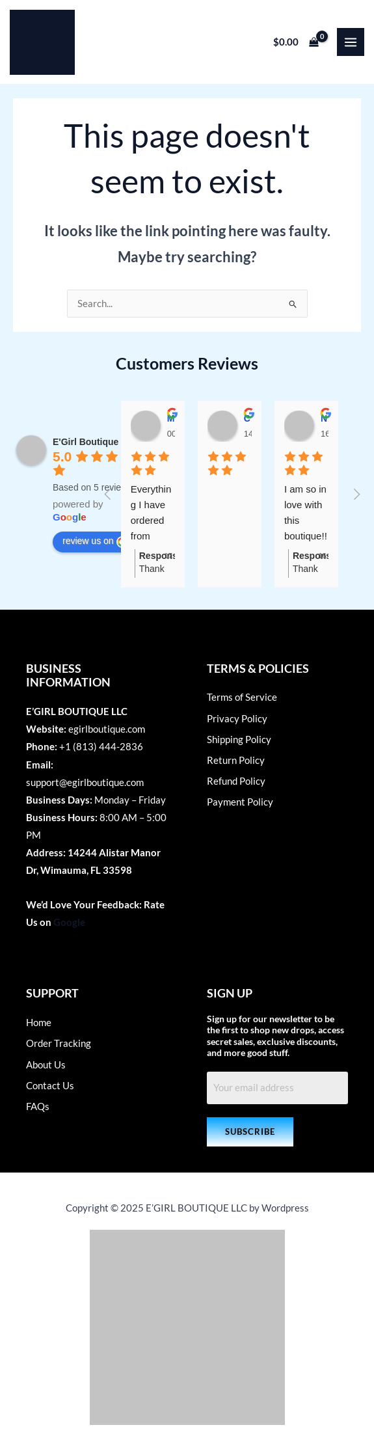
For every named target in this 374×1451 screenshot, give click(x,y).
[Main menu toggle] (350, 41)
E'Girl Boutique (85, 442)
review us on (95, 541)
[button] (250, 1131)
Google (69, 922)
